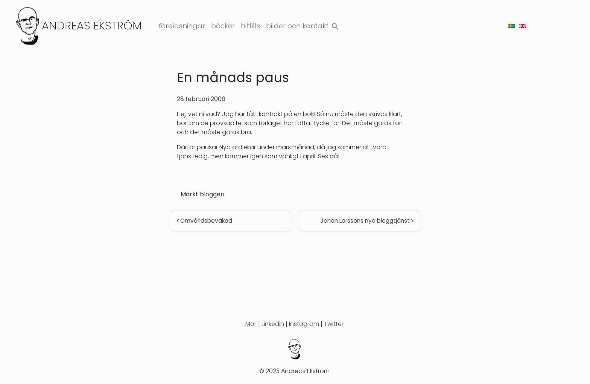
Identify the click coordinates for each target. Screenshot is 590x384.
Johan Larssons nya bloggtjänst (367, 221)
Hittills (250, 26)
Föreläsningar (181, 26)
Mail (251, 324)
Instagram (304, 324)
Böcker (223, 26)
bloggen (212, 194)
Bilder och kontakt (297, 26)
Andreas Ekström (92, 25)
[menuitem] (512, 25)
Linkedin (273, 324)
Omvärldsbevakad (204, 221)
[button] (335, 24)
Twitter (334, 324)
